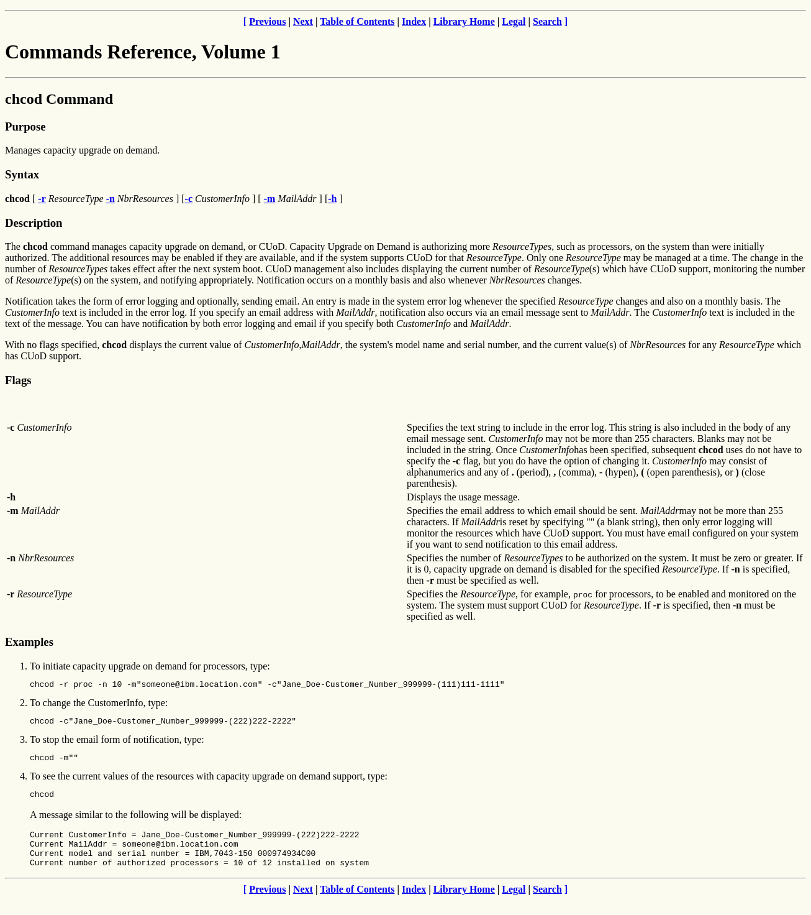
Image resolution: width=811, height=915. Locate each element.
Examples (29, 641)
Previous (267, 21)
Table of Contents (357, 21)
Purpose (25, 126)
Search (547, 21)
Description (33, 222)
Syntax (22, 174)
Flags (18, 380)
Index (414, 21)
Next (303, 21)
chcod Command (59, 99)
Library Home (464, 21)
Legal (513, 21)
